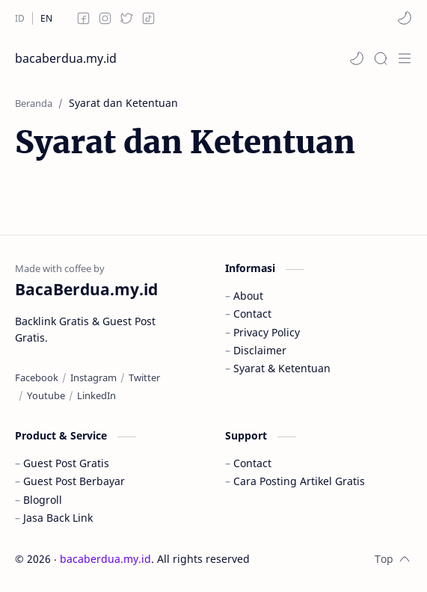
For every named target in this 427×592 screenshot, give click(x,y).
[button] (404, 17)
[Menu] (404, 58)
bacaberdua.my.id (66, 58)
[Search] (380, 58)
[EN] (46, 18)
